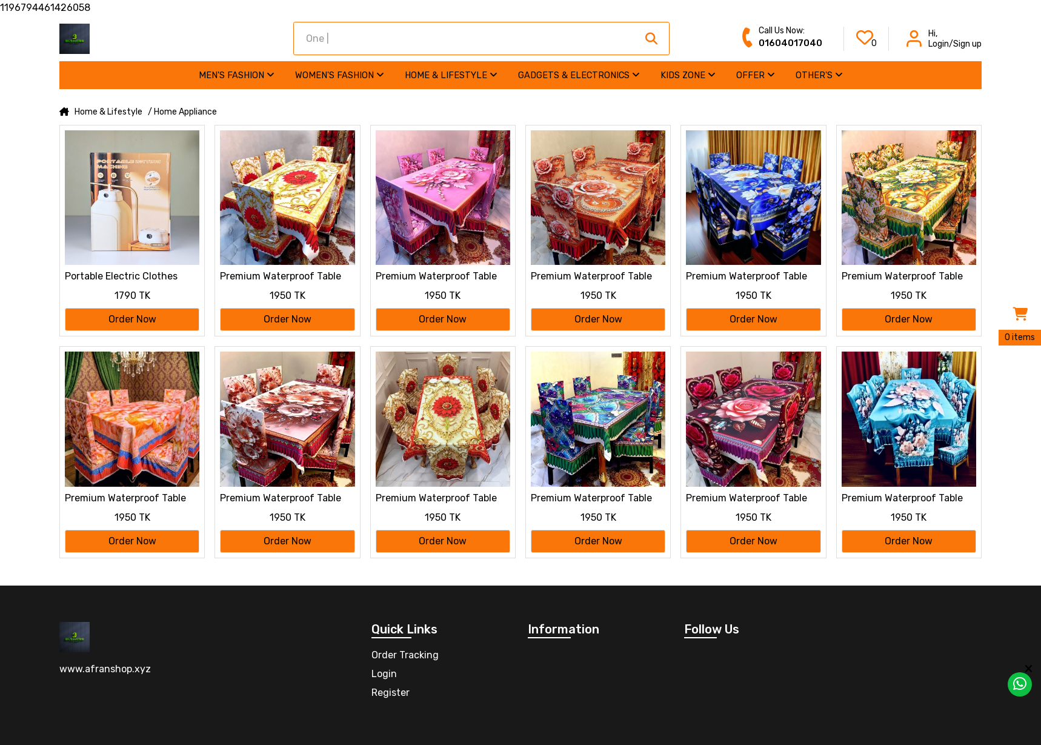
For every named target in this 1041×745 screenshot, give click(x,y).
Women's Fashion (339, 75)
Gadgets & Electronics (579, 75)
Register (390, 692)
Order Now (132, 319)
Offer (755, 75)
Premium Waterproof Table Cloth (280, 277)
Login (384, 674)
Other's (819, 75)
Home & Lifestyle (451, 75)
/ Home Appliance (182, 112)
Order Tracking (405, 655)
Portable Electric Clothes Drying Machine (121, 277)
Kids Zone (688, 75)
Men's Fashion (236, 75)
